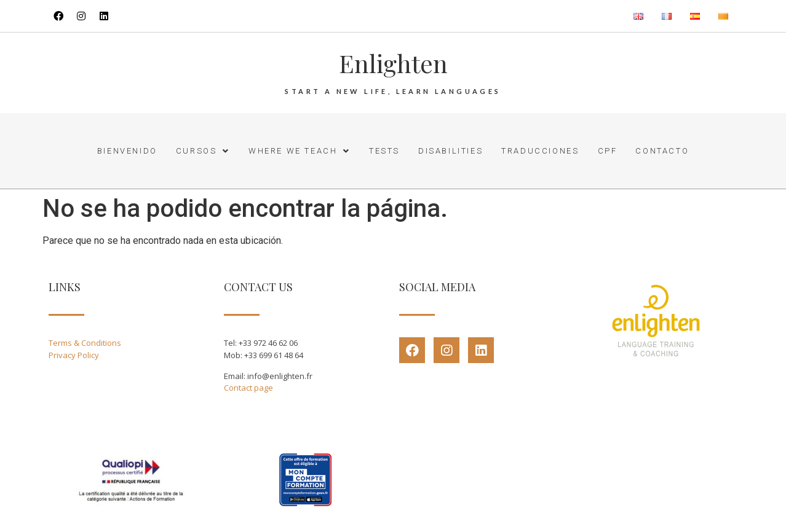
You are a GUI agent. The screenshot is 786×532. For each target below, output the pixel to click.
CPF (607, 150)
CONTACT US (258, 287)
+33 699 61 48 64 (273, 355)
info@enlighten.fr (279, 375)
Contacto (662, 150)
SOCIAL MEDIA (437, 287)
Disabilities (450, 150)
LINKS (65, 287)
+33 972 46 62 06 (268, 342)
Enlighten (393, 63)
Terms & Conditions (85, 342)
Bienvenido (127, 150)
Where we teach (299, 150)
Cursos (203, 150)
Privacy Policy (74, 355)
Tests (384, 150)
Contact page (248, 387)
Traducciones (540, 150)
